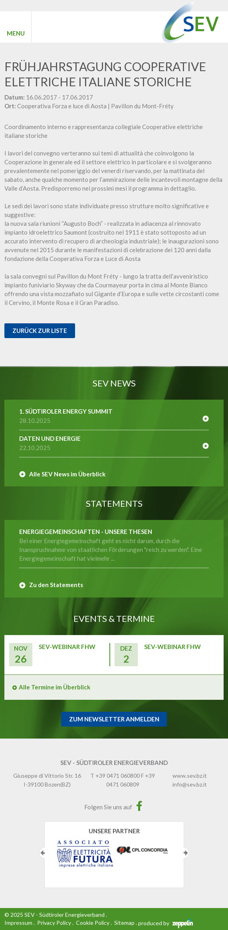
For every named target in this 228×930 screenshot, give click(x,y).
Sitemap (124, 922)
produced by (165, 923)
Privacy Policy (54, 922)
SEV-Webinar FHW (67, 646)
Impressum (18, 922)
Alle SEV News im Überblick (67, 474)
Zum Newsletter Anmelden (114, 719)
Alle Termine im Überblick (54, 687)
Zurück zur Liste (39, 330)
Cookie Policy (92, 922)
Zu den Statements (56, 584)
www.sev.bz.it (189, 775)
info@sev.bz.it (189, 784)
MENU (16, 33)
